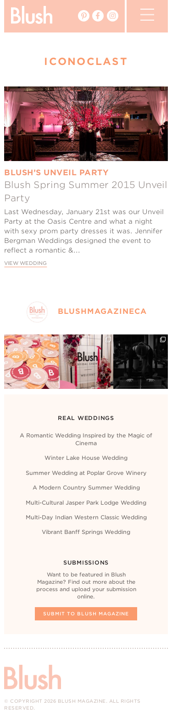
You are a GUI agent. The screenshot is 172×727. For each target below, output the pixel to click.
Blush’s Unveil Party (56, 172)
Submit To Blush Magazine (86, 613)
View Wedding (25, 263)
